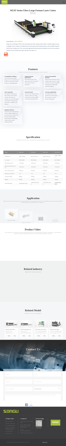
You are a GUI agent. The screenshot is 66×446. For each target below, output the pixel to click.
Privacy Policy (8, 433)
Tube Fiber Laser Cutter (10, 423)
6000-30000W (18, 41)
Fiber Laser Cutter (9, 421)
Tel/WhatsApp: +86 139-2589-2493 (26, 422)
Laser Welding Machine (10, 425)
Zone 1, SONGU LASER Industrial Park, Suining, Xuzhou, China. (25, 426)
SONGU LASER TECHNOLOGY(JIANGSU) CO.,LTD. (18, 442)
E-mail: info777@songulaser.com (25, 430)
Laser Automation (9, 431)
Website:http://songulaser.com (26, 432)
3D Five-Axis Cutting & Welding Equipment (10, 428)
